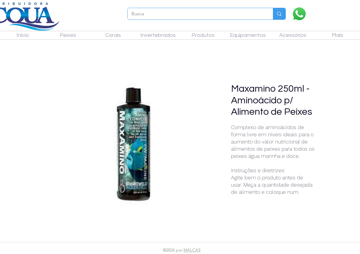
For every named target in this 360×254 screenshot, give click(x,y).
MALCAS (191, 250)
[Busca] (196, 13)
